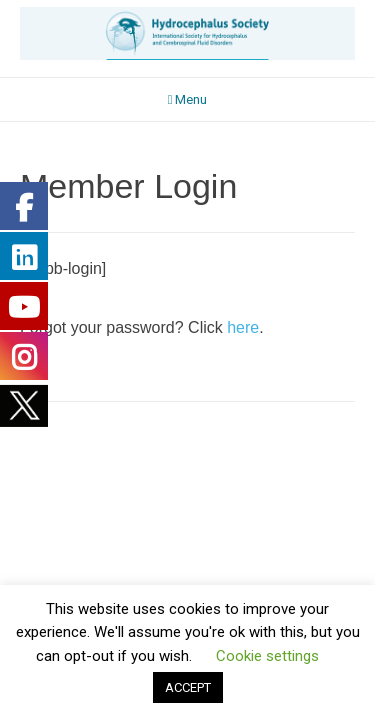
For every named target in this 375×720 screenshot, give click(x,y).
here (241, 327)
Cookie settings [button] (267, 656)
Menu (188, 99)
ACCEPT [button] (188, 687)
